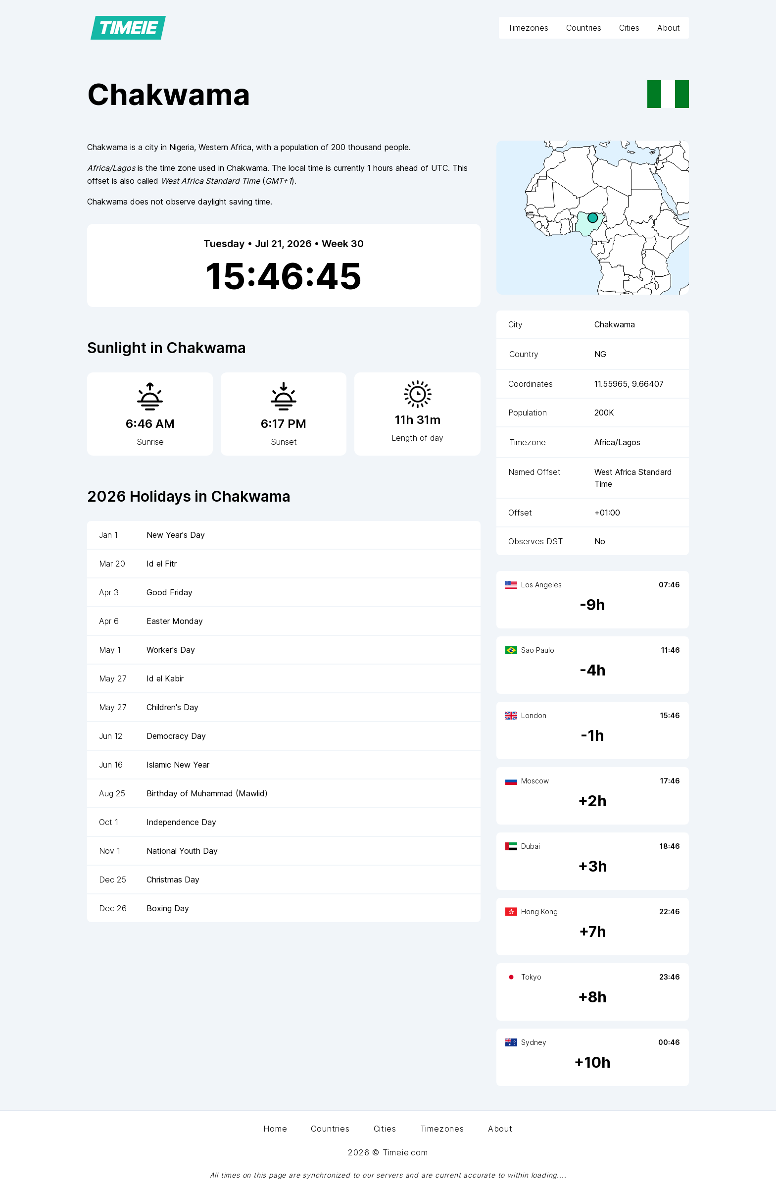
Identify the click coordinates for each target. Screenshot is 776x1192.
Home (275, 1129)
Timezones (528, 28)
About (668, 28)
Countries (583, 28)
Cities (629, 28)
